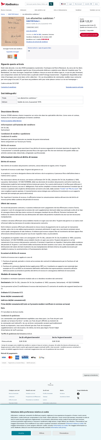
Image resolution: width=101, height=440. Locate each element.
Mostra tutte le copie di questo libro (39, 48)
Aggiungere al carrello (89, 35)
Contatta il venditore (8, 87)
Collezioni (23, 10)
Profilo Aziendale (48, 393)
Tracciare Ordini (13, 403)
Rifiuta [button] (41, 433)
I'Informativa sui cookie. (60, 425)
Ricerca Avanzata (6, 10)
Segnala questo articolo (74, 87)
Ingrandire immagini (12, 52)
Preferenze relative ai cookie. (75, 423)
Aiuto (96, 4)
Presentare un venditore (32, 400)
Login (70, 4)
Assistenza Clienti (65, 396)
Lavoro (45, 400)
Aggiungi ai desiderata (91, 375)
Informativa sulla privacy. (58, 427)
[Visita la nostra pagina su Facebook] (78, 394)
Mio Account (78, 4)
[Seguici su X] (78, 398)
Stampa (45, 396)
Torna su (50, 385)
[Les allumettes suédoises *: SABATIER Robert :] (12, 31)
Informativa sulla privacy (49, 403)
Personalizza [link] (64, 433)
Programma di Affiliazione (33, 396)
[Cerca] (51, 4)
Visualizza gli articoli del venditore (37, 42)
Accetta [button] (21, 433)
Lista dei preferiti (31, 31)
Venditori (78, 10)
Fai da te (62, 393)
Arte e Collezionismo (60, 10)
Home (3, 14)
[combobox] (37, 4)
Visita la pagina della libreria (11, 121)
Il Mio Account (13, 400)
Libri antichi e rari (40, 10)
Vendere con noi (95, 10)
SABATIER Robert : (13, 14)
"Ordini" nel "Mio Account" (69, 189)
